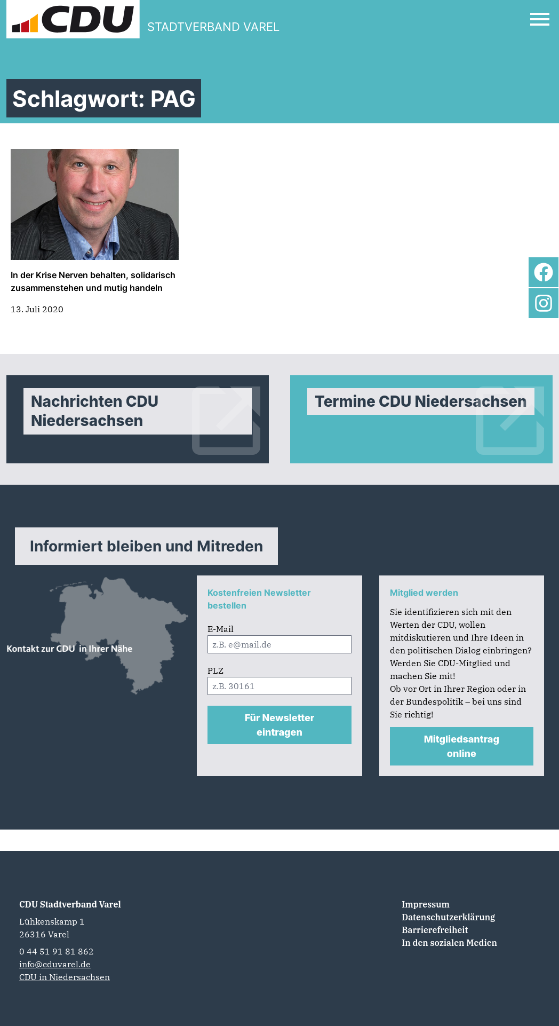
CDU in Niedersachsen (64, 977)
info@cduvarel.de (55, 964)
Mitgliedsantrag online (461, 746)
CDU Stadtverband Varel (70, 904)
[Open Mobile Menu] (540, 19)
